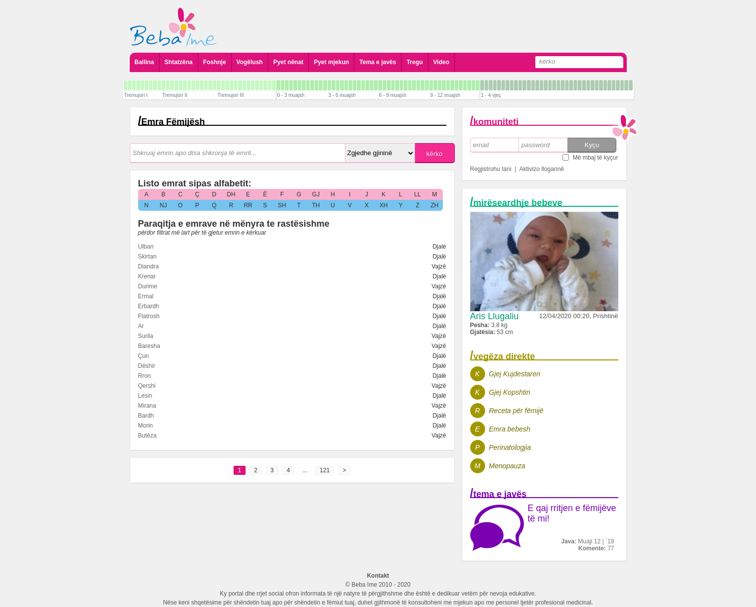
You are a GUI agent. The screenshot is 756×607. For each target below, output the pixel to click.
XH (384, 205)
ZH (434, 205)
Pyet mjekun (331, 62)
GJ (316, 194)
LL (417, 194)
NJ (163, 205)
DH (231, 194)
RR (248, 205)
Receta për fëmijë (516, 411)
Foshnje (214, 62)
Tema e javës (377, 62)
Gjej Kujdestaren (515, 374)
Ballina (144, 62)
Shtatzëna (179, 62)
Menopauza (507, 466)
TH (316, 205)
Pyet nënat (288, 62)
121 (325, 470)
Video (441, 62)
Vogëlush (250, 62)
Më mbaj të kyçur (595, 157)
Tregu (415, 62)
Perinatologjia (510, 447)
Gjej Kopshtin (509, 392)
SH (282, 205)
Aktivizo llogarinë (541, 169)
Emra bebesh (509, 429)
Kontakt (378, 575)
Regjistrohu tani (490, 169)
